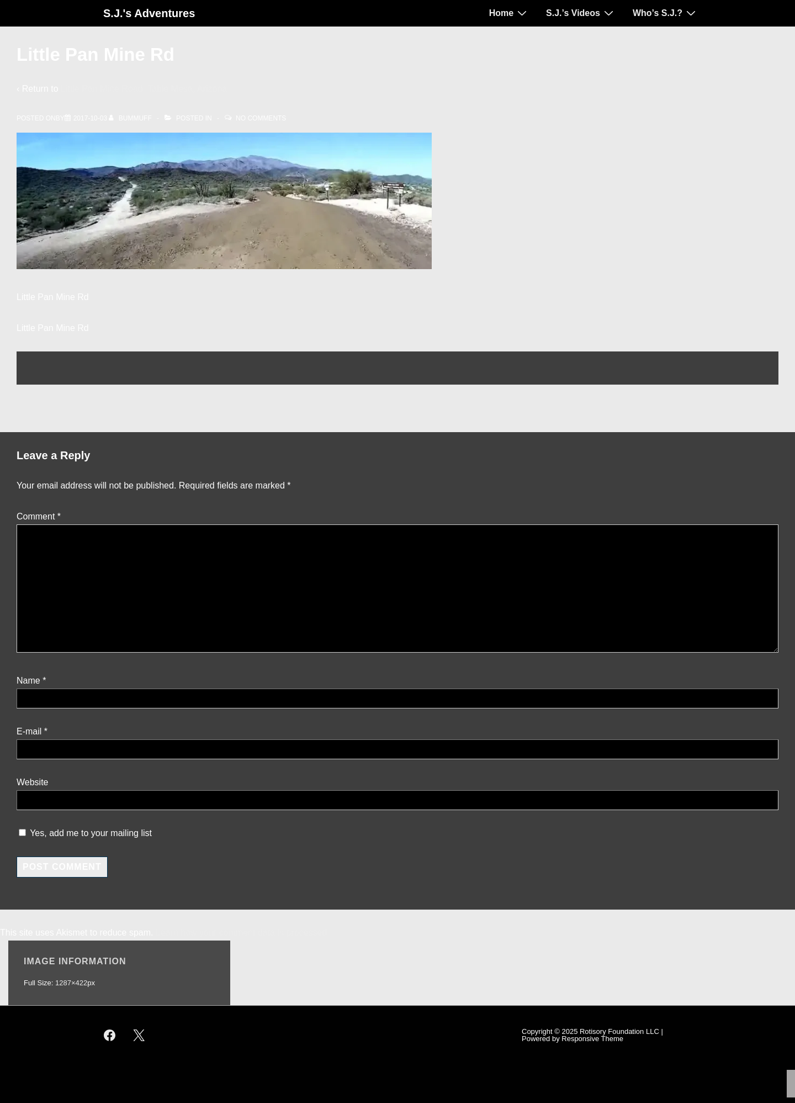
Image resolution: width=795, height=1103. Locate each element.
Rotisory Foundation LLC (619, 1031)
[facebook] (109, 1035)
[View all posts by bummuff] (131, 118)
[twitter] (139, 1035)
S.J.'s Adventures (149, 13)
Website (33, 782)
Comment (39, 516)
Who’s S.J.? (665, 12)
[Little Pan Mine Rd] (90, 118)
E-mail (29, 731)
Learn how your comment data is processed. (243, 932)
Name (28, 680)
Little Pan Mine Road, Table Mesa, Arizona (144, 88)
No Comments (261, 118)
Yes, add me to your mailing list (85, 833)
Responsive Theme (592, 1038)
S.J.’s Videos (581, 12)
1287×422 (71, 983)
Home (509, 12)
